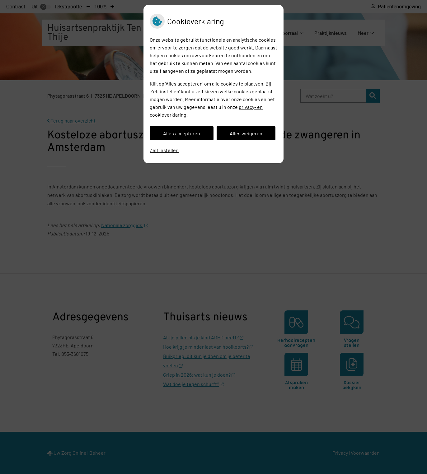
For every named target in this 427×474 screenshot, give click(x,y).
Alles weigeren (246, 133)
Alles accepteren (181, 133)
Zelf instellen (164, 150)
